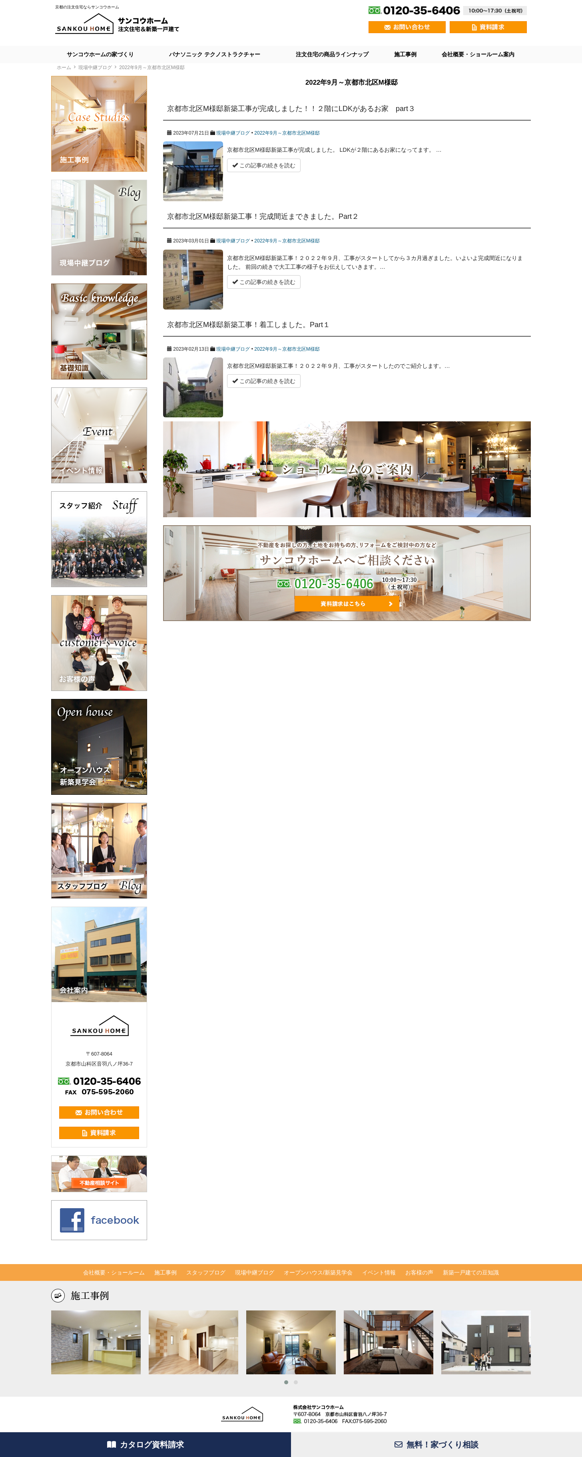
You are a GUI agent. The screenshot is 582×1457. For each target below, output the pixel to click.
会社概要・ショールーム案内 (478, 54)
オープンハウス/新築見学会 (318, 1272)
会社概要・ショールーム (114, 1272)
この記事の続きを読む (263, 165)
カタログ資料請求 (145, 1444)
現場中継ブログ (233, 133)
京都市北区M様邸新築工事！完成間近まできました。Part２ (263, 216)
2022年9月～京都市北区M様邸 (286, 133)
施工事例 (405, 54)
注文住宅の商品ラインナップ (332, 54)
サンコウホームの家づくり (100, 54)
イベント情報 (379, 1272)
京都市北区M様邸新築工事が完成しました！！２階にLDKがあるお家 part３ (291, 109)
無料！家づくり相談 (436, 1444)
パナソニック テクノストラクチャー (214, 54)
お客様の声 (419, 1272)
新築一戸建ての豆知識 (471, 1272)
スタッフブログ (205, 1272)
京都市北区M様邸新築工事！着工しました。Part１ (248, 325)
